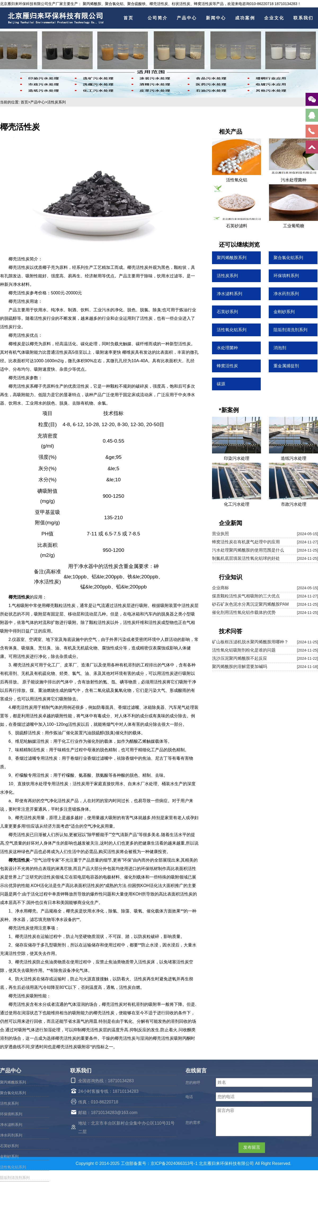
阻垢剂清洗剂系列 (15, 1178)
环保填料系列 (11, 1114)
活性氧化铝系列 (13, 1167)
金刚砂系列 (9, 1156)
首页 (128, 18)
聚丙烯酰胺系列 (13, 1082)
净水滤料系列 (11, 1124)
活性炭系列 (56, 102)
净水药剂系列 (11, 1135)
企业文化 (274, 18)
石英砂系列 (9, 1146)
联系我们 (303, 18)
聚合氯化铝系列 (13, 1093)
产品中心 (187, 18)
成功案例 (245, 18)
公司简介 (158, 18)
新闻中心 (216, 18)
